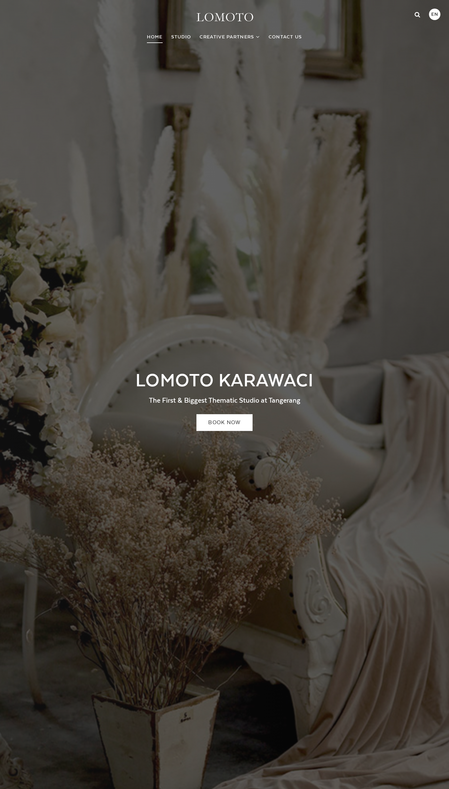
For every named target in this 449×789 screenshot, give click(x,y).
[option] (224, 394)
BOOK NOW (224, 423)
